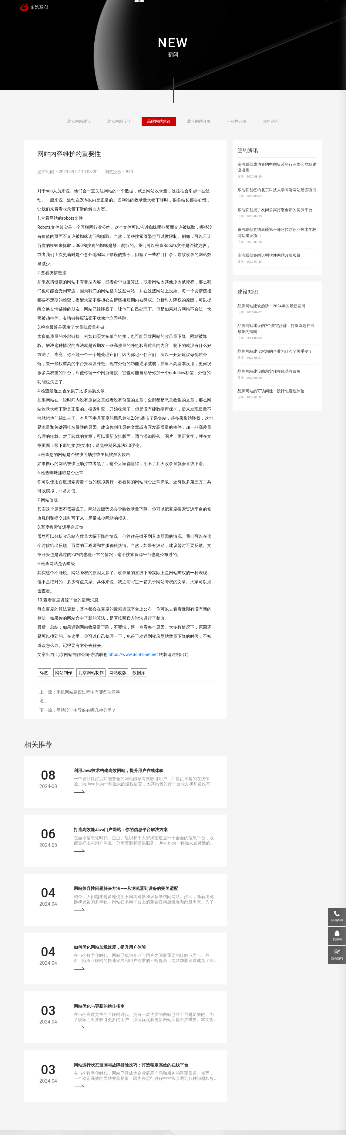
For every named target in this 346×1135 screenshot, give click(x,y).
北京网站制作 (91, 672)
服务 (205, 8)
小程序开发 (237, 122)
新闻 (239, 8)
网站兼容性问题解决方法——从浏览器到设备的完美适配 (112, 823)
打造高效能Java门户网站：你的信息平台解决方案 (260, 768)
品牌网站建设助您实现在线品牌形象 (269, 371)
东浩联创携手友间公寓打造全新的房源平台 (274, 210)
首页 (137, 8)
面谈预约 (337, 958)
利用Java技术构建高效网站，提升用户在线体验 (105, 768)
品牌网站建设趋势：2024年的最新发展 (271, 306)
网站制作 (63, 672)
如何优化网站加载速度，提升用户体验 (249, 823)
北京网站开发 (199, 122)
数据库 (139, 672)
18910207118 (280, 1076)
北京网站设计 (119, 122)
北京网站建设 (79, 122)
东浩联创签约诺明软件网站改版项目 (269, 255)
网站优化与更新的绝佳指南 (85, 878)
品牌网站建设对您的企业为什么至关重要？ (274, 351)
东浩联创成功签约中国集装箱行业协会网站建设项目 (276, 167)
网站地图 (162, 1119)
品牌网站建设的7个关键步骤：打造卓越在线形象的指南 (275, 328)
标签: (44, 672)
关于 (273, 8)
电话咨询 (337, 920)
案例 (171, 8)
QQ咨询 (337, 939)
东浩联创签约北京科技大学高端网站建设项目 (276, 190)
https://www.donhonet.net (133, 654)
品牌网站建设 (159, 122)
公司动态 (271, 122)
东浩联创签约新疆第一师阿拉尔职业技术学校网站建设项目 (276, 232)
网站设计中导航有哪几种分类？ (86, 710)
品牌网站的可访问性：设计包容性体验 (270, 391)
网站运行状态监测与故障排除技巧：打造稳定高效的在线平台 (270, 878)
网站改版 (117, 672)
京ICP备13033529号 (139, 1119)
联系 (307, 8)
